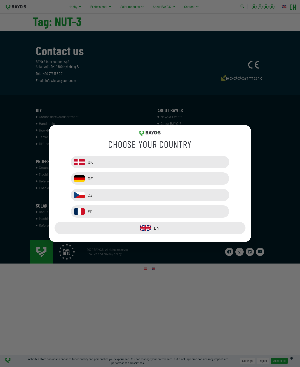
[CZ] (101, 195)
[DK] (101, 178)
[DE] (198, 178)
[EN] (150, 211)
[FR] (198, 195)
